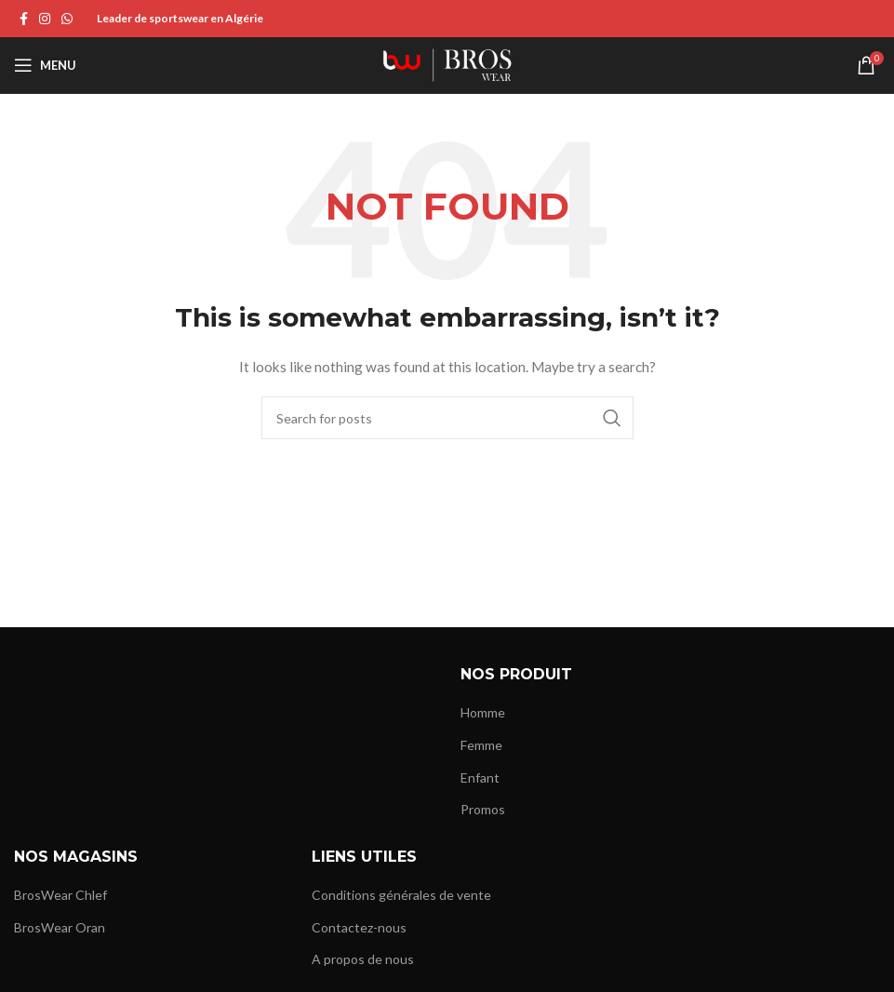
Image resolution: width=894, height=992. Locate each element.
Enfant (480, 777)
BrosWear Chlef (60, 895)
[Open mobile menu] (45, 65)
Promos (482, 809)
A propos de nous (363, 959)
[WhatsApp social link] (67, 19)
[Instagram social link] (44, 19)
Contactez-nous (359, 927)
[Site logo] (447, 64)
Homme (482, 712)
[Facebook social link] (23, 19)
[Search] (447, 417)
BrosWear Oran (59, 927)
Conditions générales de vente (401, 895)
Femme (481, 745)
